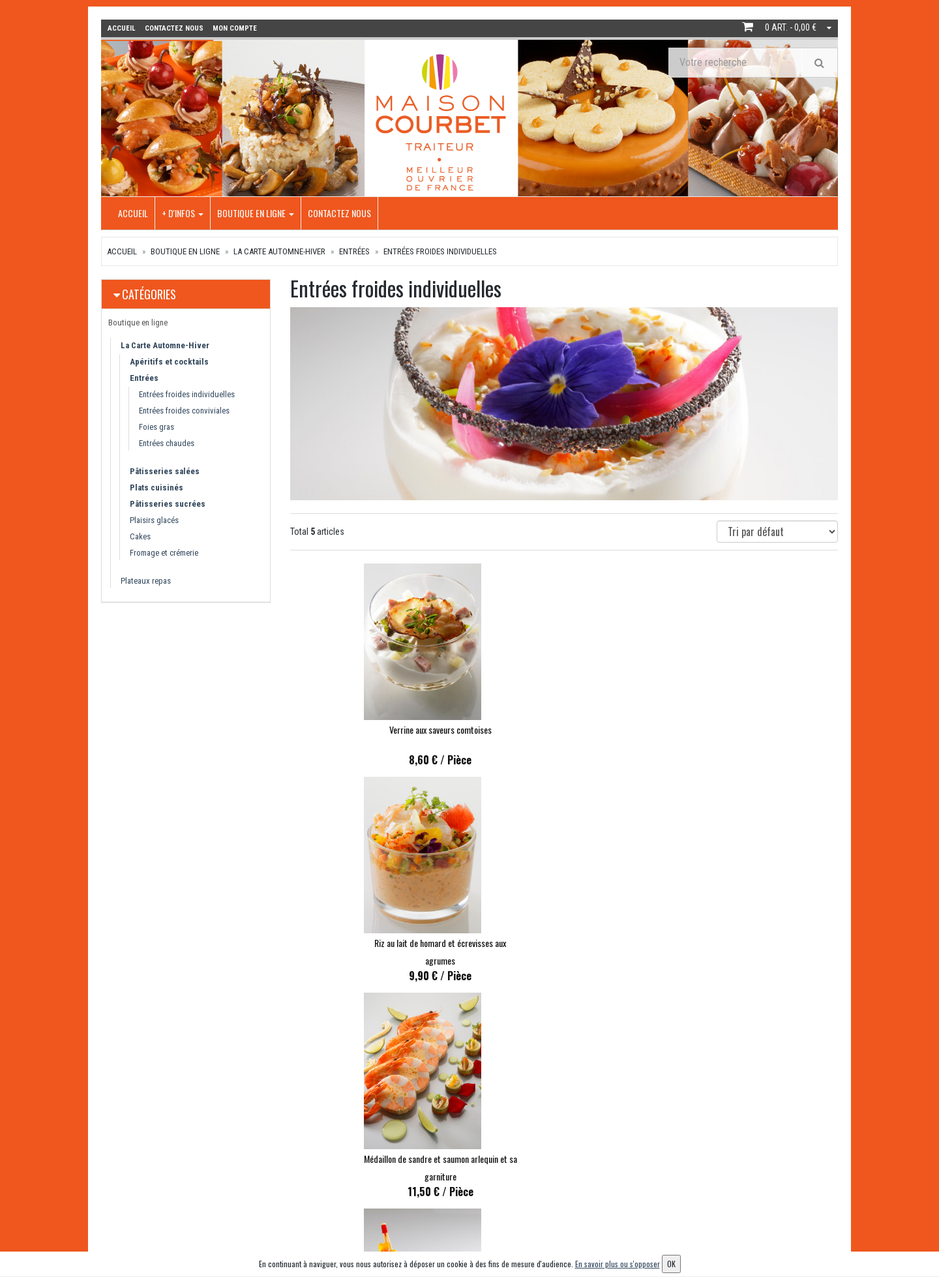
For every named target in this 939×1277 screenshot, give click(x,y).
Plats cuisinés (156, 487)
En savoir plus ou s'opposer (617, 1263)
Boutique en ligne (255, 212)
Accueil (133, 212)
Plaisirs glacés (154, 519)
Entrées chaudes (166, 442)
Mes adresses (564, 1174)
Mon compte (562, 1139)
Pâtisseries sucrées (167, 503)
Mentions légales (446, 1227)
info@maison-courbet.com (176, 1179)
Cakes (140, 536)
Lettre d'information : (700, 1139)
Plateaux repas (146, 580)
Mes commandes (570, 1157)
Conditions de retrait (452, 1174)
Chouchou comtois (564, 945)
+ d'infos (182, 212)
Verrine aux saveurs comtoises (374, 729)
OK (795, 1161)
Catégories (149, 293)
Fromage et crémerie (164, 552)
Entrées (354, 251)
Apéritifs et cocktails (169, 361)
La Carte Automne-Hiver (279, 251)
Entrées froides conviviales (184, 410)
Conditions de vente (451, 1209)
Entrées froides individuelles (440, 251)
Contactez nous (339, 212)
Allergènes (434, 1192)
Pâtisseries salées (165, 470)
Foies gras (156, 426)
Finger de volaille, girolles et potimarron (375, 945)
